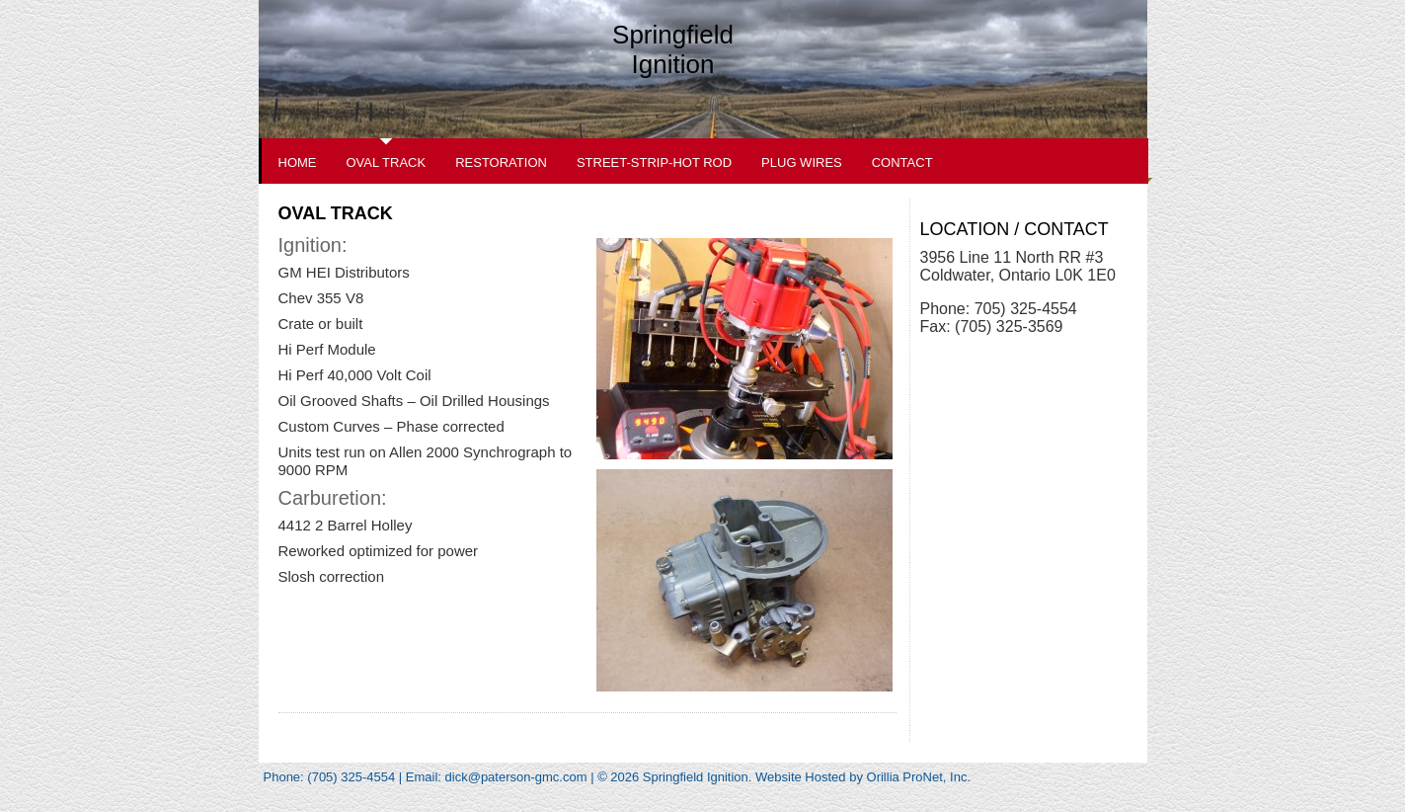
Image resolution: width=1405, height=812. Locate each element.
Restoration (501, 162)
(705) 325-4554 (353, 777)
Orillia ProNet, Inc (917, 777)
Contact (902, 162)
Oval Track (387, 162)
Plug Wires (801, 162)
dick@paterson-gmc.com (516, 777)
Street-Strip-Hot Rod (654, 162)
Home (297, 162)
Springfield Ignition (673, 49)
